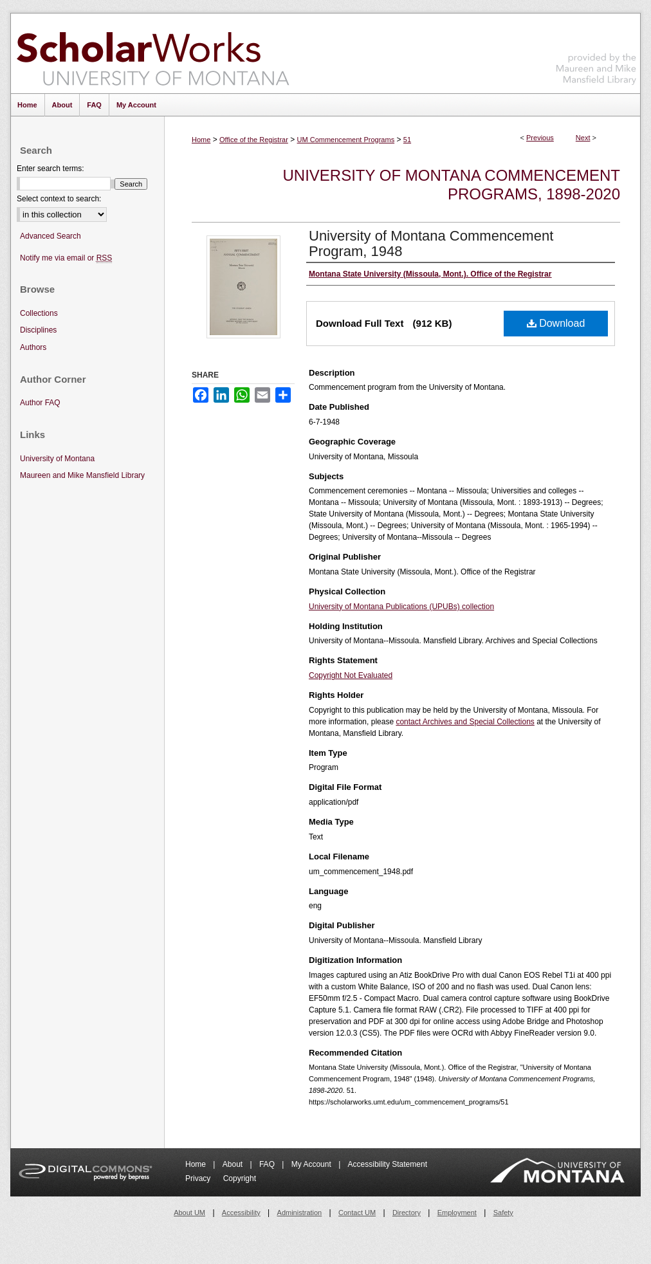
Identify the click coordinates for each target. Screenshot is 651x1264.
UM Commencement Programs (346, 139)
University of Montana (57, 458)
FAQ (268, 1164)
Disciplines (38, 329)
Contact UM (357, 1212)
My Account (312, 1164)
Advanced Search (50, 236)
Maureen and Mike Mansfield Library (596, 51)
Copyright (239, 1178)
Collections (39, 313)
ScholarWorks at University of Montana (153, 53)
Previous (540, 138)
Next (583, 138)
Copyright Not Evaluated (350, 675)
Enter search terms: (50, 168)
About (234, 1164)
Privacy (199, 1178)
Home (201, 139)
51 (407, 139)
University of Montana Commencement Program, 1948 (431, 243)
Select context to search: (59, 198)
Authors (33, 347)
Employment (457, 1212)
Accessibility (241, 1212)
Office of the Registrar (253, 139)
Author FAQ (40, 402)
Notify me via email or (66, 258)
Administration (299, 1212)
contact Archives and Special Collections (465, 721)
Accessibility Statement (387, 1164)
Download (556, 323)
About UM (189, 1212)
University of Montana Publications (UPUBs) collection (401, 606)
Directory (406, 1212)
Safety (503, 1212)
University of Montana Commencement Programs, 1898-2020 (451, 185)
